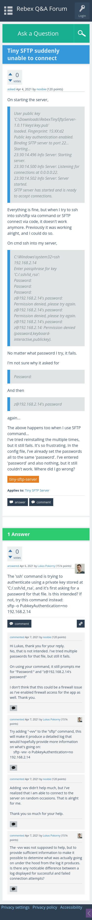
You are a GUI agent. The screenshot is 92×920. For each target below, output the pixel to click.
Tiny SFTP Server (37, 490)
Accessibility (71, 907)
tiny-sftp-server (23, 479)
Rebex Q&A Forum (42, 8)
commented (17, 637)
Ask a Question (38, 33)
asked (11, 89)
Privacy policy (45, 907)
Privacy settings (15, 907)
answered (13, 566)
